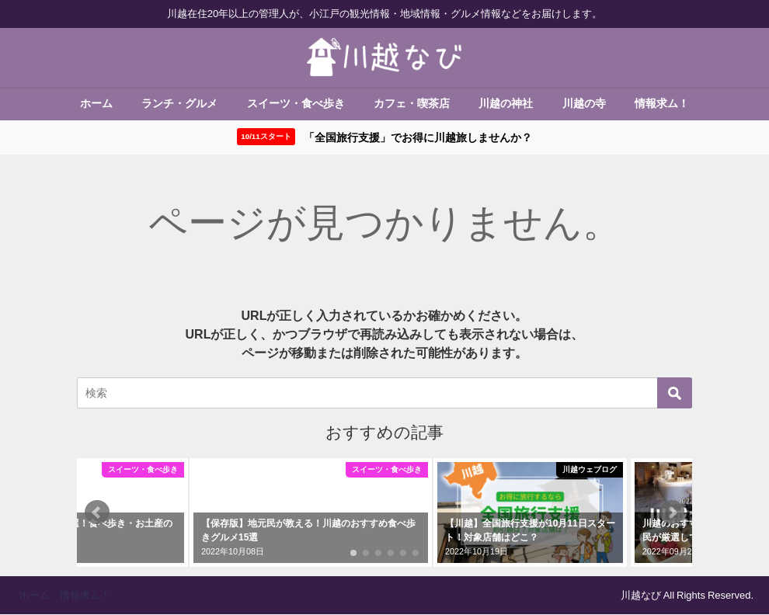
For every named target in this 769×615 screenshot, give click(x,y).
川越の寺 (584, 103)
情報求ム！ (662, 103)
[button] (97, 512)
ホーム (96, 103)
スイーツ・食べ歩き (296, 103)
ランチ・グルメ (179, 103)
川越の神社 (505, 103)
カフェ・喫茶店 (412, 103)
